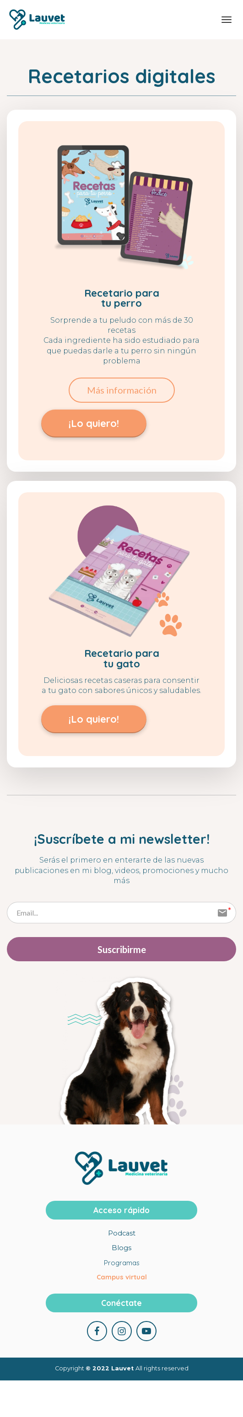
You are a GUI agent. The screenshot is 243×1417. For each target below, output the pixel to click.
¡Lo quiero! (94, 423)
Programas (122, 1263)
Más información (122, 389)
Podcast (121, 1234)
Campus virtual (122, 1277)
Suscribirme (121, 949)
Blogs (121, 1249)
